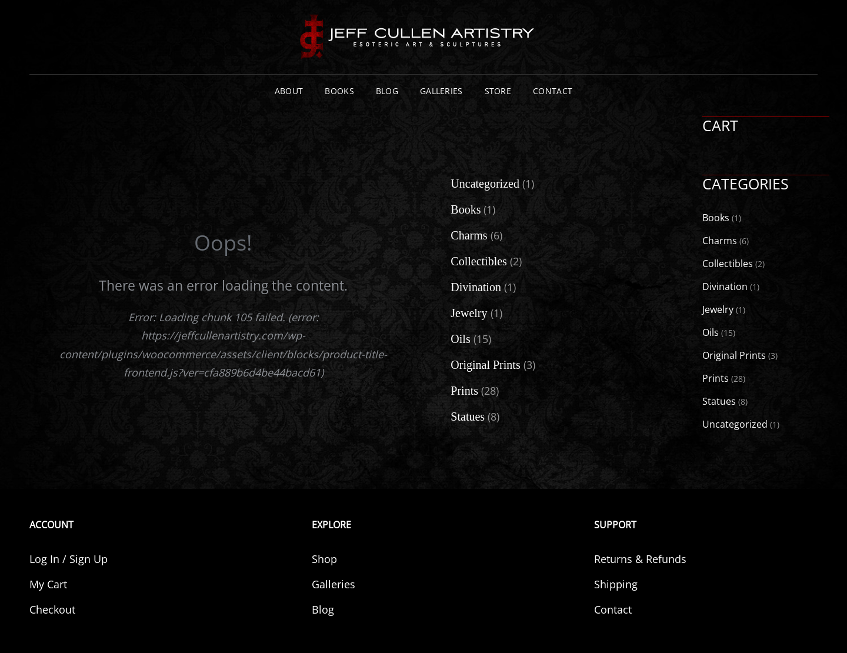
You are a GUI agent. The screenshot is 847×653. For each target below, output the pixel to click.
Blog (387, 90)
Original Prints (734, 355)
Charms (719, 240)
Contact (552, 90)
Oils (710, 332)
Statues (719, 401)
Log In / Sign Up (68, 559)
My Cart (48, 584)
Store (498, 90)
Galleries (441, 90)
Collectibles (727, 263)
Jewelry (717, 309)
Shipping (616, 584)
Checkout (52, 609)
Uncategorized (735, 424)
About (289, 90)
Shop (324, 559)
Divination (725, 286)
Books (339, 90)
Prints (715, 378)
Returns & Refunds (640, 559)
